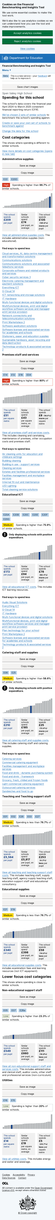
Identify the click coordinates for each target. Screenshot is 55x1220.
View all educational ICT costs (19, 586)
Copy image (37, 172)
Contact (22, 1178)
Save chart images (27, 86)
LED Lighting (9, 485)
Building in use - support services (21, 464)
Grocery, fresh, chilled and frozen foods (25, 780)
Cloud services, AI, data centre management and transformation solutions (27, 255)
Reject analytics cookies (27, 41)
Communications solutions (17, 260)
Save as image (36, 165)
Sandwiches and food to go (17, 791)
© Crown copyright (27, 1213)
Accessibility (19, 1174)
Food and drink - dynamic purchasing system (27, 772)
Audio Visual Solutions (14, 602)
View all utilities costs (14, 1158)
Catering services (12, 758)
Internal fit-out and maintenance (20, 482)
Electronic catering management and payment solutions (23, 282)
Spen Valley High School (17, 93)
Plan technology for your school (20, 630)
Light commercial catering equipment (23, 783)
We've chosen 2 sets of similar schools (24, 114)
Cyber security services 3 (16, 277)
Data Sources (8, 1178)
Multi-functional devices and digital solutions (27, 302)
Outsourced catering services (18, 787)
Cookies (6, 1174)
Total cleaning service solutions (20, 489)
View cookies (27, 48)
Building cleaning (11, 460)
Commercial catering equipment (20, 762)
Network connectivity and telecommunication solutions (18, 317)
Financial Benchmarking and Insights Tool (26, 65)
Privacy (31, 1174)
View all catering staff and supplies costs (25, 740)
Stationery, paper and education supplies (25, 336)
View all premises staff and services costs (25, 432)
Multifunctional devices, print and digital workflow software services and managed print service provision (25, 308)
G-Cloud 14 (8, 291)
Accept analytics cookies (27, 33)
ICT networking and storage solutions (23, 294)
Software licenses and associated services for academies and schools (26, 331)
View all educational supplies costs (21, 965)
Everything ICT (10, 287)
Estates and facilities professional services (26, 471)
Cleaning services (12, 468)
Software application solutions (19, 325)
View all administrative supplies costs (23, 235)
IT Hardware (9, 298)
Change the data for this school (20, 131)
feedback (42, 76)
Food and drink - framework (18, 776)
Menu (5, 70)
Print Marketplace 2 (13, 322)
